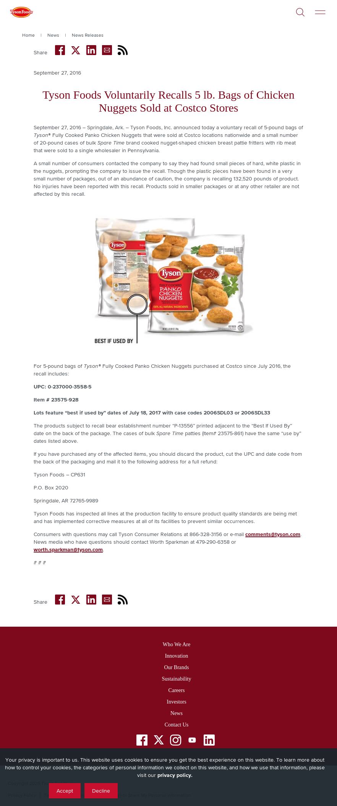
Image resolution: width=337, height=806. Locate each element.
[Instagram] (175, 741)
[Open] (300, 9)
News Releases (88, 35)
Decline (101, 791)
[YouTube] (192, 741)
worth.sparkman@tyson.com (68, 549)
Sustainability (176, 679)
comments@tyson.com (272, 534)
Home (28, 35)
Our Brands (176, 667)
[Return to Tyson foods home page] (21, 13)
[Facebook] (141, 741)
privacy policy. (175, 775)
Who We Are (176, 644)
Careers (176, 690)
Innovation (176, 656)
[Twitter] (158, 740)
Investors (176, 702)
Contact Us (177, 725)
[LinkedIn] (209, 741)
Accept (65, 791)
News (53, 35)
